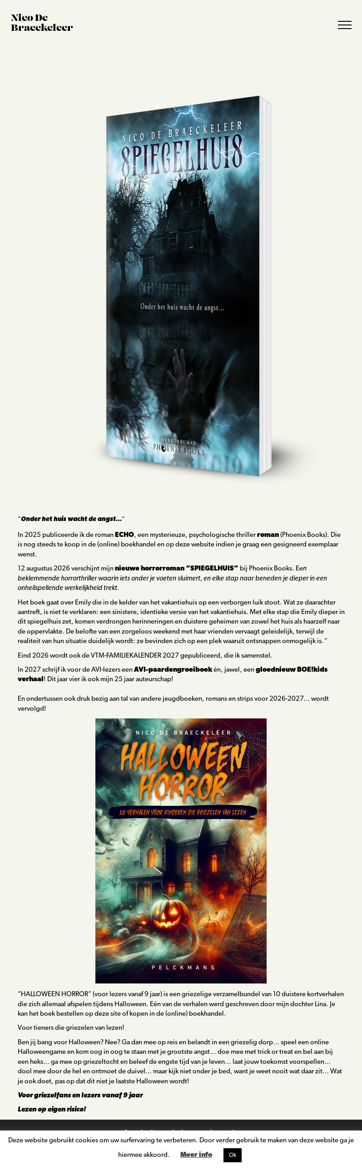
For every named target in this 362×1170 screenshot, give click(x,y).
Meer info (196, 1155)
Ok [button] (232, 1155)
